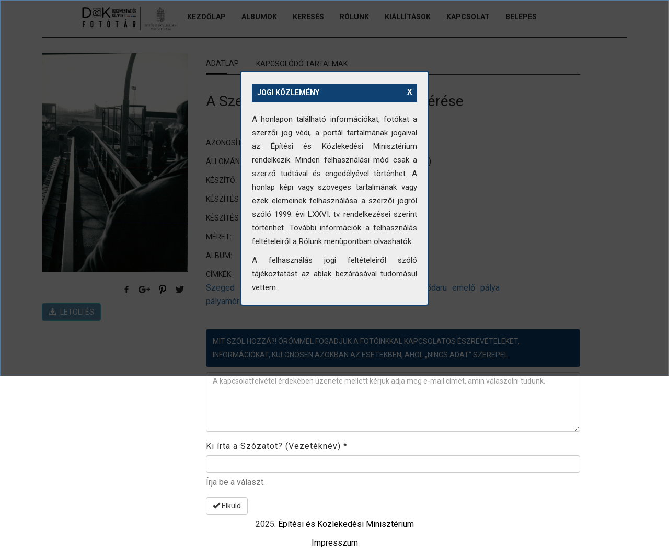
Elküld (227, 506)
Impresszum (335, 543)
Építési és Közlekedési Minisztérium (346, 524)
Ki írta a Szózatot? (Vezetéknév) (277, 446)
